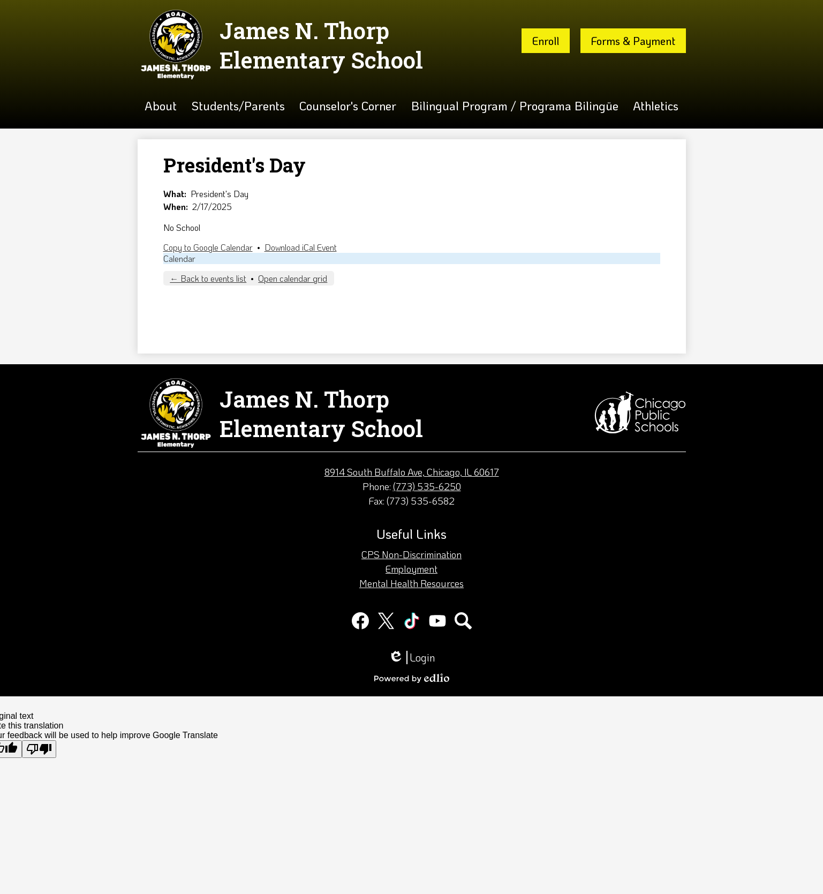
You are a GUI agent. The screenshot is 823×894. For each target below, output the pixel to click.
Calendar (179, 258)
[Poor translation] (39, 749)
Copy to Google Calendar (208, 247)
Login (411, 657)
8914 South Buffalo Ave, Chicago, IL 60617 (411, 471)
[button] (160, 106)
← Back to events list (208, 278)
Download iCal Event (301, 247)
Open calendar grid (292, 278)
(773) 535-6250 (427, 486)
